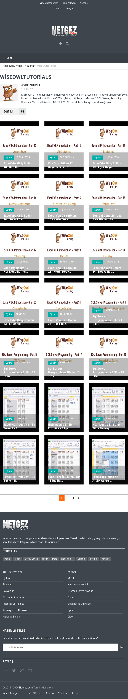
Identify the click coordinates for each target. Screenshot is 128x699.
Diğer (71, 616)
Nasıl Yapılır (67, 558)
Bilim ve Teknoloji (12, 571)
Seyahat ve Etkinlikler (80, 603)
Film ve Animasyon (13, 597)
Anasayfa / (9, 65)
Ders (54, 558)
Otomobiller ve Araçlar (80, 591)
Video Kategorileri (49, 3)
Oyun (71, 597)
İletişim (69, 8)
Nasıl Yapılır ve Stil (78, 584)
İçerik (45, 558)
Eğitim (9, 157)
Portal (7, 558)
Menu (9, 58)
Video (19, 65)
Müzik (71, 578)
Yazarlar (84, 3)
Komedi (72, 571)
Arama (58, 8)
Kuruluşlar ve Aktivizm (15, 610)
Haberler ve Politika (13, 603)
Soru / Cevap (69, 3)
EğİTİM (15, 111)
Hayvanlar (8, 591)
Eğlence (7, 584)
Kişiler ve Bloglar (12, 616)
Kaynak (105, 558)
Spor (70, 610)
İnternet (93, 558)
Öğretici (81, 558)
